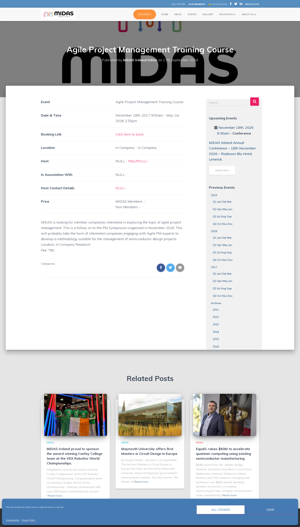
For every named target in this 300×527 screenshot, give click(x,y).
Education (227, 14)
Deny (270, 510)
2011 (216, 309)
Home (164, 14)
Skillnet (207, 14)
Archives (216, 303)
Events (192, 14)
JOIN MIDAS (144, 14)
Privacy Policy (28, 520)
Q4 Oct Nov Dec (223, 224)
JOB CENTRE (178, 4)
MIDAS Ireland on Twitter (235, 4)
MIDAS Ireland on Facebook (231, 4)
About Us (248, 14)
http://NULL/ (137, 161)
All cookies (220, 510)
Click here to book (130, 134)
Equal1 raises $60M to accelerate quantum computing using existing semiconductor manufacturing (223, 454)
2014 (216, 332)
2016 (216, 346)
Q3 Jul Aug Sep (222, 216)
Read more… (56, 495)
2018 (214, 231)
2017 (214, 267)
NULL (120, 188)
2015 (216, 339)
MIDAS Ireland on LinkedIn (241, 4)
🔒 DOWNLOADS (217, 4)
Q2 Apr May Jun (222, 209)
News (178, 14)
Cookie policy (13, 520)
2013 (216, 324)
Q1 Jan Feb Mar (222, 201)
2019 (214, 195)
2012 (216, 317)
